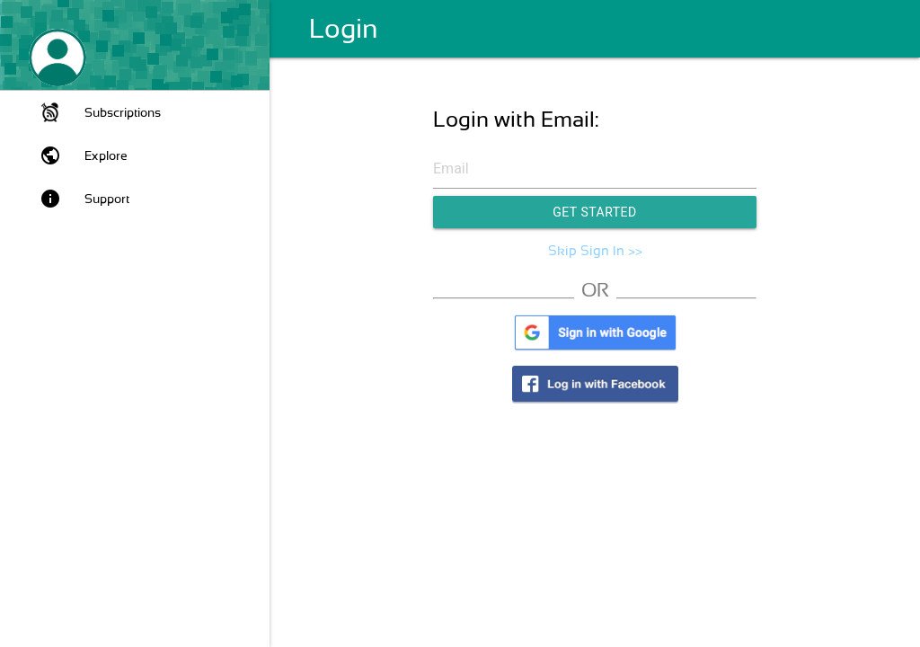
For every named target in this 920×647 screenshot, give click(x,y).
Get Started (595, 212)
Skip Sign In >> (595, 251)
